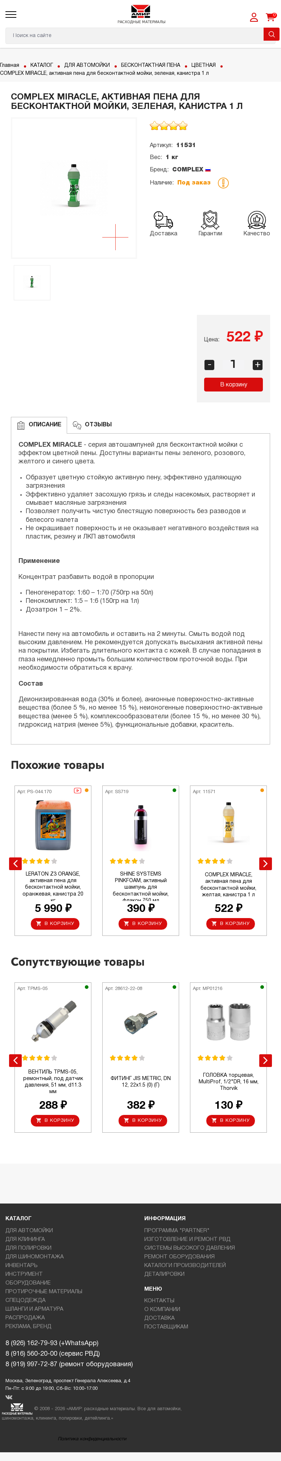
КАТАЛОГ (41, 65)
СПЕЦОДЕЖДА (25, 1300)
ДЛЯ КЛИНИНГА (25, 1239)
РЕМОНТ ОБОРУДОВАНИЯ (179, 1256)
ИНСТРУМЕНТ (24, 1274)
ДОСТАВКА (159, 1318)
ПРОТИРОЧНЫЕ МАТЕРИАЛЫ (43, 1291)
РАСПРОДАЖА (25, 1317)
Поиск (272, 34)
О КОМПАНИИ (162, 1309)
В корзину (233, 384)
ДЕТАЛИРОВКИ (164, 1274)
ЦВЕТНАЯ (203, 65)
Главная (9, 65)
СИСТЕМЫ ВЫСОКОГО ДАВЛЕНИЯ (189, 1248)
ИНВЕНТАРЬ (21, 1265)
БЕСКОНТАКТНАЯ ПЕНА (150, 65)
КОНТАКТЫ (159, 1300)
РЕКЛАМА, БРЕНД (28, 1326)
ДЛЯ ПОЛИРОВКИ (28, 1248)
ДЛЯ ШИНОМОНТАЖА (34, 1256)
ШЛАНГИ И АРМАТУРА (34, 1309)
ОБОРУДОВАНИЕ (28, 1283)
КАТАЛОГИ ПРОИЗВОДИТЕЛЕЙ (185, 1265)
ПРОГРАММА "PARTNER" (177, 1230)
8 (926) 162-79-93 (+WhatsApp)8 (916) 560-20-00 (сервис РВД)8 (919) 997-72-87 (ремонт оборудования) (69, 1354)
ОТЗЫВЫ (92, 425)
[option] (74, 188)
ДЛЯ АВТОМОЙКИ (87, 65)
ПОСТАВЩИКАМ (166, 1327)
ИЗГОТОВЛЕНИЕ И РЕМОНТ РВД (187, 1239)
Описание (39, 425)
